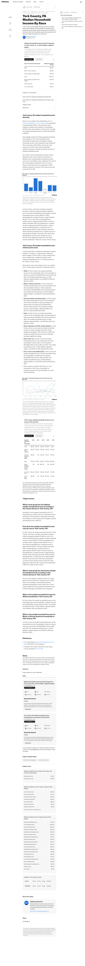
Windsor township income (29, 839)
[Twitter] (26, 921)
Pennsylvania (34, 11)
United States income (28, 778)
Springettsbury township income (31, 849)
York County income (28, 801)
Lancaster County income (29, 799)
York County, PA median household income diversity (37, 97)
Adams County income (29, 804)
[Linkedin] (28, 921)
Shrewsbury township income (30, 822)
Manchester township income (30, 829)
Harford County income (29, 794)
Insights (24, 11)
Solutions (28, 1)
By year (34, 881)
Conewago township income (30, 844)
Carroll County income (29, 791)
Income (27, 881)
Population (27, 886)
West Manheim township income (31, 836)
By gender (49, 881)
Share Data (38, 59)
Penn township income (29, 856)
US (28, 11)
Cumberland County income (30, 796)
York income (26, 869)
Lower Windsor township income (31, 859)
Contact (41, 1)
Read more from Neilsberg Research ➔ (39, 911)
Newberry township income (30, 834)
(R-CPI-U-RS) (38, 649)
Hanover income (27, 866)
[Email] (29, 921)
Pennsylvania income (28, 776)
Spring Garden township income (31, 841)
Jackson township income (29, 846)
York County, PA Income (43, 760)
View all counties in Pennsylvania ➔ (32, 809)
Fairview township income (29, 827)
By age (43, 881)
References (26, 107)
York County (41, 11)
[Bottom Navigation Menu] (53, 772)
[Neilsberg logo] (5, 1)
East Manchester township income (31, 832)
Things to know (27, 104)
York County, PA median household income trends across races (38, 100)
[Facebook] (24, 921)
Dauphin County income (29, 806)
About (35, 1)
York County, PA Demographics (30, 760)
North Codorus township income (31, 851)
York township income (29, 854)
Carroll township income (29, 824)
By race (39, 881)
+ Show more (28, 709)
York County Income (50, 11)
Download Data (28, 59)
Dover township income (29, 861)
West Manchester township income (31, 864)
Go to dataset (29, 688)
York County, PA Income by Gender (69, 24)
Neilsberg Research (32, 36)
